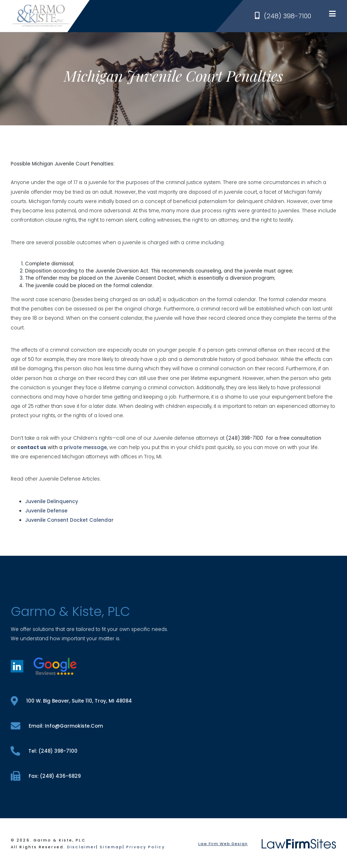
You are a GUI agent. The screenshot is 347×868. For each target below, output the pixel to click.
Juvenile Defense (46, 510)
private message (85, 447)
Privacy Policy (145, 847)
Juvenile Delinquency (51, 501)
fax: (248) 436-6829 (46, 776)
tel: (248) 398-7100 (44, 751)
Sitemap (111, 847)
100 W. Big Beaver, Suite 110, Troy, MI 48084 (71, 701)
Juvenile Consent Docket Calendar (69, 520)
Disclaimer (81, 847)
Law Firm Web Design (223, 844)
